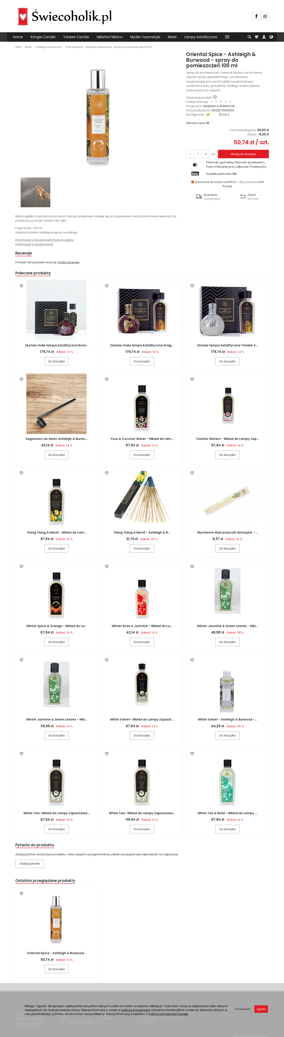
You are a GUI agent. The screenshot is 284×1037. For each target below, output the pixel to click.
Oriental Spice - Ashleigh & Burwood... (56, 955)
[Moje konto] (264, 37)
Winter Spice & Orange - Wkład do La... (56, 627)
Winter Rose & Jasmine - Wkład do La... (142, 627)
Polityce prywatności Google (168, 1014)
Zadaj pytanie (29, 865)
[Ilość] (196, 154)
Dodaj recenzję (68, 263)
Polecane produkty (35, 274)
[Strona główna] (64, 16)
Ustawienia (242, 1009)
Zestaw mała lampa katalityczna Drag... (142, 346)
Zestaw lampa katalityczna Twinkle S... (227, 346)
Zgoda (261, 1009)
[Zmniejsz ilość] (203, 154)
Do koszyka (57, 362)
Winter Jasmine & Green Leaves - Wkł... (227, 627)
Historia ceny (197, 123)
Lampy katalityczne (200, 37)
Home (18, 37)
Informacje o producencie (34, 244)
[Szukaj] (249, 37)
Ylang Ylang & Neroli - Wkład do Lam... (56, 534)
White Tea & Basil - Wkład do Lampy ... (227, 814)
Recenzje (24, 253)
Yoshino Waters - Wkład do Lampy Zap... (227, 440)
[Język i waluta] (271, 37)
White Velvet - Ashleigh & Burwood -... (227, 721)
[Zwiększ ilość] (189, 154)
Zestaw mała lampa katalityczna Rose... (56, 346)
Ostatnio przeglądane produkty (48, 882)
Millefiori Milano (109, 37)
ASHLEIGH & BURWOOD (219, 106)
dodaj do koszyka (242, 154)
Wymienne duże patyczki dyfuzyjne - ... (227, 534)
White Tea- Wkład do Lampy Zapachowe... (56, 814)
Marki (172, 37)
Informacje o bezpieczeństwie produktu (44, 240)
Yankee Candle (76, 37)
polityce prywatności (135, 1010)
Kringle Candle (43, 37)
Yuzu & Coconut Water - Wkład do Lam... (142, 440)
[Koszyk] (256, 37)
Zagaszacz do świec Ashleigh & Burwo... (57, 440)
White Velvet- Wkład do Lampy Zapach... (142, 721)
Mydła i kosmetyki (145, 37)
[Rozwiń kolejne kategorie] (227, 37)
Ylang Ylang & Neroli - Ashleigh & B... (142, 534)
